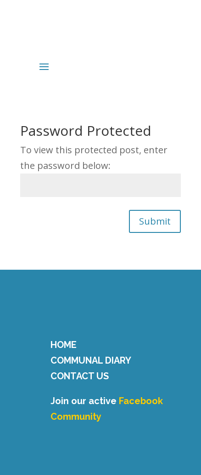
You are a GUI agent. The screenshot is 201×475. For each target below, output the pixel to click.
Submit (155, 221)
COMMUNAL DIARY (90, 360)
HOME (63, 344)
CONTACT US (79, 376)
